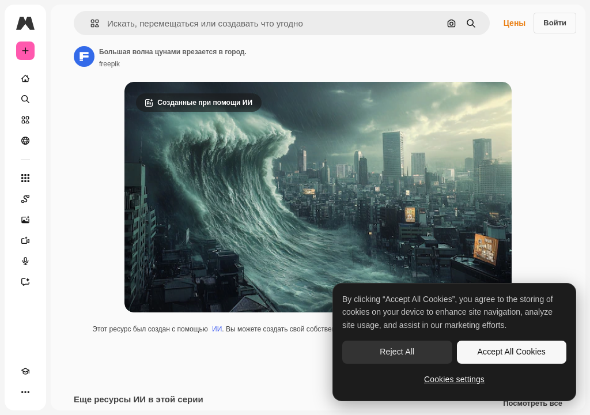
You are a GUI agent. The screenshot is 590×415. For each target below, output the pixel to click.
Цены (515, 23)
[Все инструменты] (25, 178)
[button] (90, 23)
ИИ (217, 329)
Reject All (397, 351)
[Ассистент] (25, 282)
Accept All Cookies (512, 351)
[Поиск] (25, 99)
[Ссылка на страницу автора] (84, 56)
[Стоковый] (25, 120)
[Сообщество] (25, 140)
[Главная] (25, 78)
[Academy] (25, 371)
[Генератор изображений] (25, 219)
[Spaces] (25, 199)
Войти (554, 22)
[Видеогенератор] (25, 240)
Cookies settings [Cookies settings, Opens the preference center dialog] (454, 379)
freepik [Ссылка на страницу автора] (109, 64)
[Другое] (25, 392)
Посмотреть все (532, 403)
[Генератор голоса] (25, 261)
